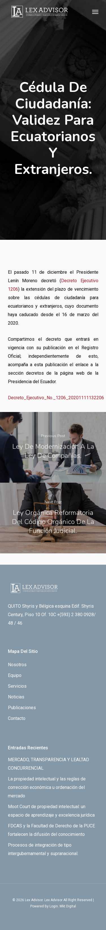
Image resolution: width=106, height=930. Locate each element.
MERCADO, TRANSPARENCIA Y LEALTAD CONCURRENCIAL (48, 764)
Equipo (14, 675)
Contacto (16, 718)
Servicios (17, 686)
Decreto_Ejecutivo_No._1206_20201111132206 (56, 397)
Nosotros (17, 664)
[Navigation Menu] (95, 11)
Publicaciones (22, 707)
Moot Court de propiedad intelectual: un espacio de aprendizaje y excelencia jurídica (51, 811)
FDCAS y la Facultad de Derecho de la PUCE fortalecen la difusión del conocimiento (51, 830)
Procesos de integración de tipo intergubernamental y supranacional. (43, 849)
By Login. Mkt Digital (60, 906)
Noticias (16, 697)
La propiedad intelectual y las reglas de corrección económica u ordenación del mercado (47, 787)
